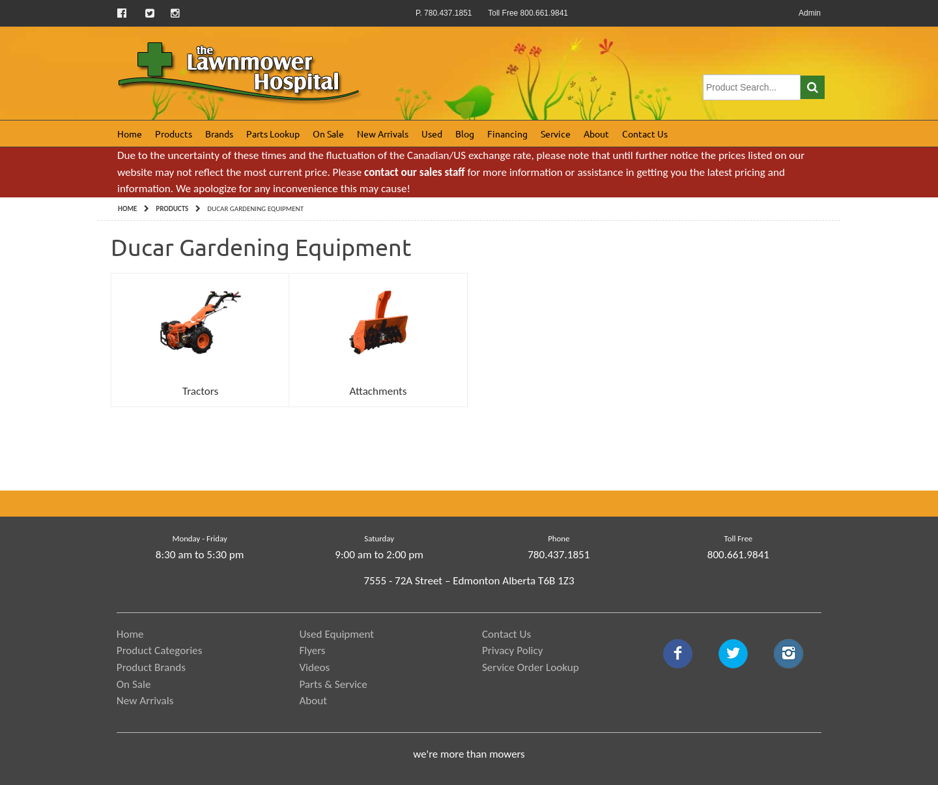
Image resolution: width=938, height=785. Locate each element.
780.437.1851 (559, 555)
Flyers (312, 650)
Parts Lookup (273, 133)
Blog (464, 133)
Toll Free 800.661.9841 (528, 13)
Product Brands (151, 667)
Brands (219, 133)
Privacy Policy (512, 650)
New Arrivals (382, 133)
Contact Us (645, 133)
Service (556, 133)
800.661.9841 (738, 555)
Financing (507, 133)
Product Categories (160, 650)
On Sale (328, 133)
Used (431, 133)
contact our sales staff (414, 172)
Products (173, 133)
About (596, 133)
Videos (314, 667)
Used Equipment (336, 634)
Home (129, 133)
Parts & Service (333, 684)
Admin (810, 13)
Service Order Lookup (530, 667)
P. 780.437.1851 (444, 13)
